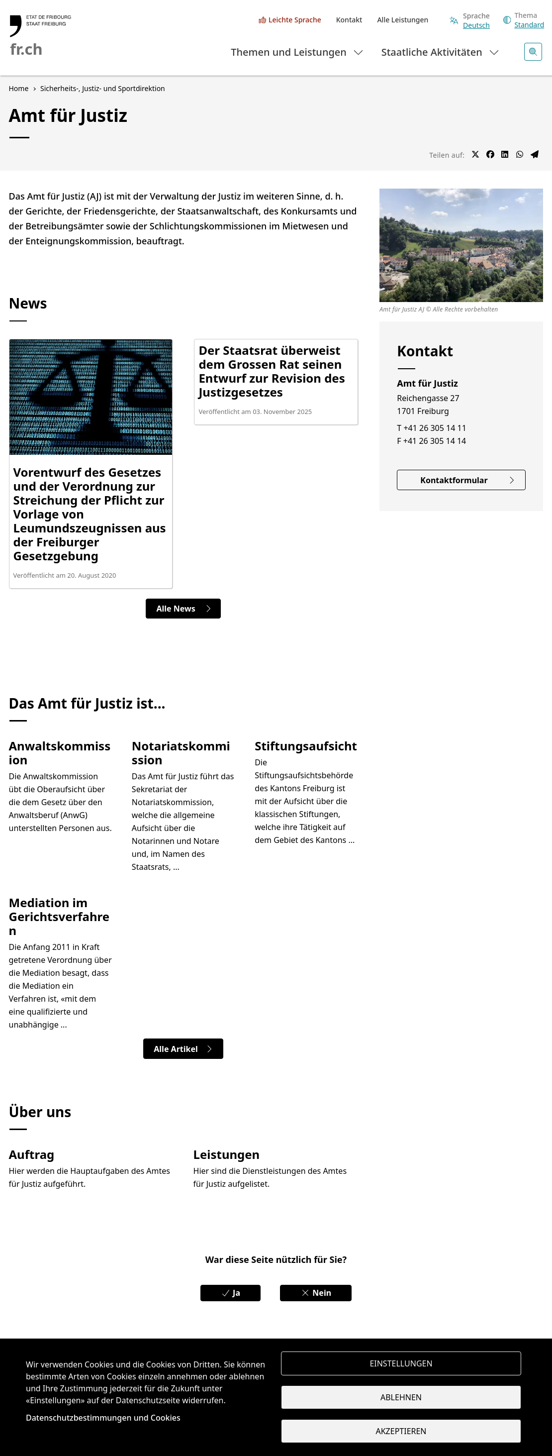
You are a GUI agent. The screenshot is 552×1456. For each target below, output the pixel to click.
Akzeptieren (400, 1431)
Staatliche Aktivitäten (440, 51)
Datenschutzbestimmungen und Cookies (103, 1417)
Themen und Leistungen (298, 51)
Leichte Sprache (295, 19)
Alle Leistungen (402, 19)
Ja (230, 1292)
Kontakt (349, 19)
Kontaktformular (467, 480)
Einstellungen (400, 1363)
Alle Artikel (183, 1048)
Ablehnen (401, 1397)
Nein (315, 1292)
